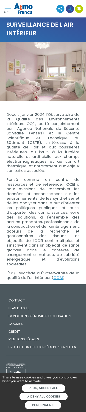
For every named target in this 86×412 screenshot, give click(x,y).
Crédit (14, 331)
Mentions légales (23, 339)
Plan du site (19, 308)
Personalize (43, 405)
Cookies (15, 323)
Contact (16, 300)
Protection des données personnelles (42, 347)
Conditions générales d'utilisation (39, 316)
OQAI (58, 277)
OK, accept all (43, 388)
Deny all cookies (43, 396)
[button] (70, 9)
